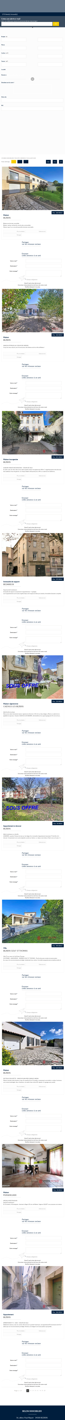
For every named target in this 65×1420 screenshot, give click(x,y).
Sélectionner (22, 231)
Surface (4, 53)
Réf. (2, 105)
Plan (36, 1394)
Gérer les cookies (57, 1391)
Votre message (13, 267)
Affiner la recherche (56, 5)
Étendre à (3, 75)
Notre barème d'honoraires (25, 1394)
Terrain (4, 61)
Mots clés (3, 97)
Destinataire (13, 262)
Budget (3, 36)
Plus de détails (11, 231)
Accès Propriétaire (44, 1394)
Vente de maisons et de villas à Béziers (32, 1398)
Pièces (3, 45)
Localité (3, 69)
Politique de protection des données (42, 1391)
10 (44, 1353)
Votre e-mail (13, 257)
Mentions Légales (25, 1391)
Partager (32, 231)
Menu (61, 5)
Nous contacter (15, 1391)
